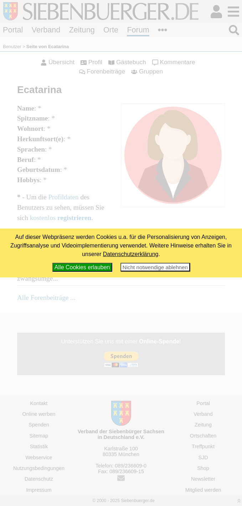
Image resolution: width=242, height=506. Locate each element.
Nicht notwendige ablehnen (155, 267)
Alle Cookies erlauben (82, 267)
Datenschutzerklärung (131, 254)
